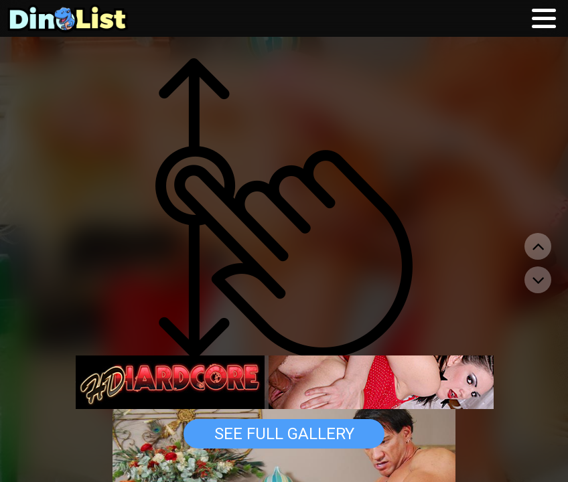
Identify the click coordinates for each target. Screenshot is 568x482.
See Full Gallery (284, 433)
